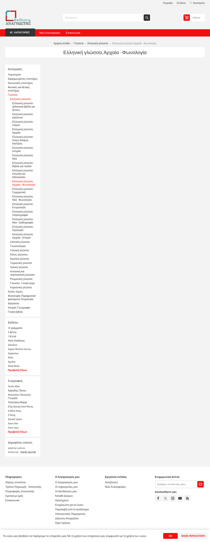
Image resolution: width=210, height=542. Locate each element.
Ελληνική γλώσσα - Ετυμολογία (23, 205)
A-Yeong (11, 415)
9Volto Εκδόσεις (16, 340)
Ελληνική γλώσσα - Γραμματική (23, 190)
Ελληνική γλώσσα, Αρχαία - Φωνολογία (23, 183)
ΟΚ (170, 535)
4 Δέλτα (12, 332)
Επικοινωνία (73, 32)
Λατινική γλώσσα (20, 242)
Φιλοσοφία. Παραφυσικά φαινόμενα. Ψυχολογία (22, 297)
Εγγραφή (168, 2)
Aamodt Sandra (15, 419)
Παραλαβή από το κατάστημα (72, 509)
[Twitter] (165, 498)
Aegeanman (13, 353)
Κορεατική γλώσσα (21, 287)
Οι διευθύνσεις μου (66, 491)
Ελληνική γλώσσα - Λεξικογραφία (23, 213)
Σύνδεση (181, 2)
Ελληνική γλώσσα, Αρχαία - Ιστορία (22, 236)
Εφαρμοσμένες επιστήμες (23, 78)
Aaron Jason (13, 427)
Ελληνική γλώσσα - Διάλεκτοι (23, 115)
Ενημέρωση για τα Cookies (69, 505)
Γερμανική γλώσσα (21, 263)
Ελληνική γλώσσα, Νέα (22, 157)
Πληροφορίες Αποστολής (19, 491)
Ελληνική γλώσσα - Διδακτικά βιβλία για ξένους (23, 107)
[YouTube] (180, 498)
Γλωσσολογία (18, 246)
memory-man (13, 452)
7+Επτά (12, 336)
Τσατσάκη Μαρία (17, 402)
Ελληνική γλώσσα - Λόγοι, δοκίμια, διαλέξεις (23, 140)
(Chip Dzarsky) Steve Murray (20, 406)
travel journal (28, 452)
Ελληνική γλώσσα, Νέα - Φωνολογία (22, 198)
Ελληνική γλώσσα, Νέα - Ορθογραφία (22, 220)
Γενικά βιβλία (15, 311)
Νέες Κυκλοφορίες (49, 32)
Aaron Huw (13, 423)
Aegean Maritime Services (19, 349)
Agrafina (11, 361)
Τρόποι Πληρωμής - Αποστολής (23, 486)
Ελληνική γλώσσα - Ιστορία (23, 149)
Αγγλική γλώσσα (19, 258)
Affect (10, 357)
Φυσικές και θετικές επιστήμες (19, 89)
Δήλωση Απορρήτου (67, 518)
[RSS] (187, 498)
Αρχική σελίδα (62, 43)
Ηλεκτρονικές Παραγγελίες (70, 514)
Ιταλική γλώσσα (19, 267)
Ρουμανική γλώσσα (21, 279)
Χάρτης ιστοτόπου (15, 482)
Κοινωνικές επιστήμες (20, 83)
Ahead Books (14, 366)
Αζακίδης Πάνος (17, 390)
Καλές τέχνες (15, 291)
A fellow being (14, 410)
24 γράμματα (15, 328)
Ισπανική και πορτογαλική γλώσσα (22, 273)
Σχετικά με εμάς (14, 495)
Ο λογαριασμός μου (66, 482)
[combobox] (104, 17)
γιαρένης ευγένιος (16, 447)
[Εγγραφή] (176, 484)
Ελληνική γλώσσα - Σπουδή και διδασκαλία (23, 174)
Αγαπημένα (61, 500)
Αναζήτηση (147, 17)
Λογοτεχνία (14, 74)
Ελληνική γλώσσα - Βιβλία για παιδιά (23, 164)
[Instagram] (172, 498)
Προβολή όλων (17, 370)
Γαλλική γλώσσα (19, 250)
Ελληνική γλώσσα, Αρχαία (22, 131)
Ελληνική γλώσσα (20, 99)
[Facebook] (158, 498)
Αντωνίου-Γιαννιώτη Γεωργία (19, 396)
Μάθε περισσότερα (193, 535)
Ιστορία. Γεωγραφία (19, 307)
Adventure (12, 344)
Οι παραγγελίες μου (66, 486)
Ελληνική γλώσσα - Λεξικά (23, 123)
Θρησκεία (13, 303)
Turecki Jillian (14, 386)
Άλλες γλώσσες (19, 254)
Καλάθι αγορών (64, 495)
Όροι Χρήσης (62, 523)
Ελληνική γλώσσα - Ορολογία (23, 228)
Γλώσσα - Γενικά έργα (22, 283)
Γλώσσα (12, 94)
